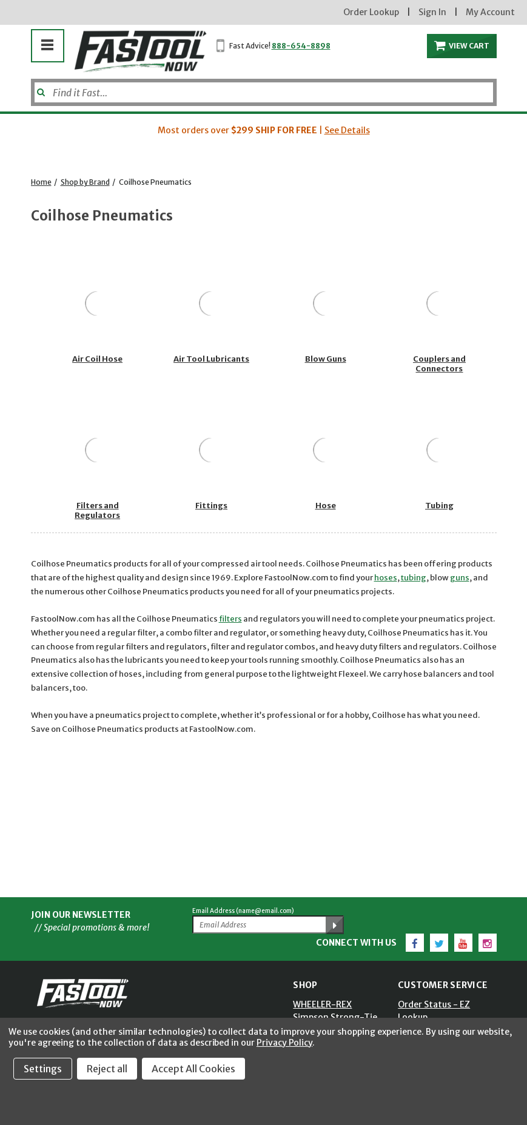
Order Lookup (371, 12)
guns (459, 577)
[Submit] (40, 88)
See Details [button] (347, 130)
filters (230, 619)
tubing (413, 577)
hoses (385, 577)
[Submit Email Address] (335, 925)
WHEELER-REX (322, 1004)
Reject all (107, 1069)
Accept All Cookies (193, 1069)
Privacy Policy (284, 1042)
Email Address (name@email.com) (243, 911)
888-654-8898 (301, 45)
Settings (43, 1069)
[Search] (264, 92)
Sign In (432, 12)
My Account (490, 12)
